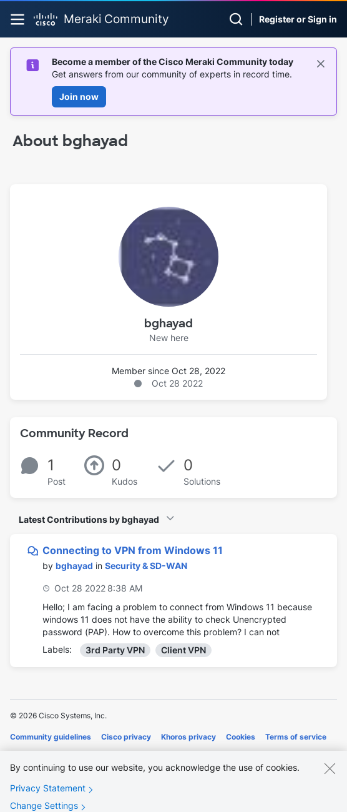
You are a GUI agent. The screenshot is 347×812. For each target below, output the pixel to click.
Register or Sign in (298, 19)
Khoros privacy (188, 736)
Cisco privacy (126, 736)
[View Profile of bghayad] (74, 565)
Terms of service (295, 736)
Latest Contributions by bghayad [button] (89, 519)
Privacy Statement (48, 796)
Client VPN (183, 650)
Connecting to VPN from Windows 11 (132, 550)
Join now (79, 96)
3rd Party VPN (115, 650)
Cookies (240, 736)
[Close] (329, 776)
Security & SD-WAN (146, 565)
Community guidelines (50, 736)
